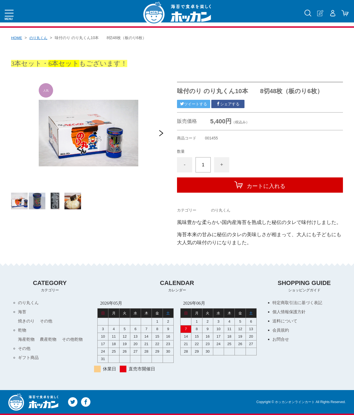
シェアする (228, 104)
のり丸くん (40, 37)
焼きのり (27, 321)
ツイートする (193, 104)
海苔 (22, 312)
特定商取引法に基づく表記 (299, 303)
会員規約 (281, 331)
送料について (285, 321)
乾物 (22, 331)
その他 (47, 321)
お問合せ (281, 340)
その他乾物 (75, 340)
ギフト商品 (29, 359)
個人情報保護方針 (290, 312)
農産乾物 (50, 340)
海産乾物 (27, 340)
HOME (17, 37)
